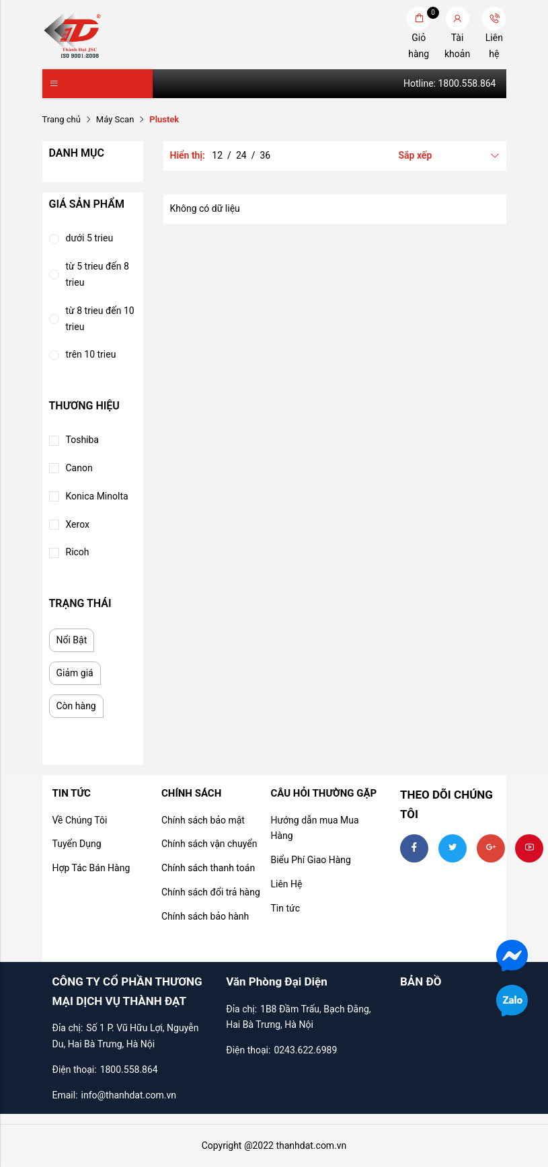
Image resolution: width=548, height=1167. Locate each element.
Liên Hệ (286, 884)
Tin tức (285, 908)
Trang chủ (61, 119)
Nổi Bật (71, 640)
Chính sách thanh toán (208, 867)
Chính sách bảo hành (205, 916)
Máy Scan (115, 119)
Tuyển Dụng (77, 843)
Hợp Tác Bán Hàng (91, 867)
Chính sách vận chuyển (209, 843)
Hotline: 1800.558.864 (449, 83)
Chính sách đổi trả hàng (210, 892)
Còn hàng (76, 705)
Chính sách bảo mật (203, 820)
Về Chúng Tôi (80, 820)
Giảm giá (74, 673)
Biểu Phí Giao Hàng (310, 859)
